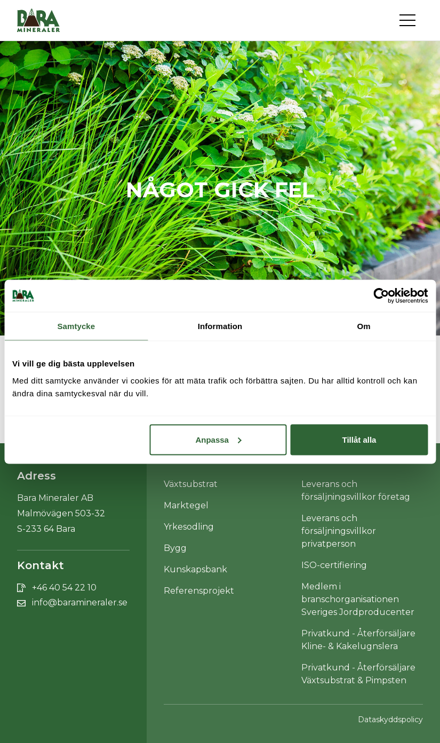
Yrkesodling (189, 527)
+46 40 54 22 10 (64, 587)
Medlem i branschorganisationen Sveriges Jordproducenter (357, 599)
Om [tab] (364, 325)
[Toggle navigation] (411, 20)
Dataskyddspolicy (390, 719)
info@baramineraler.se (79, 602)
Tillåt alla (359, 439)
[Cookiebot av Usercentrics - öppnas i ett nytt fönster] (381, 295)
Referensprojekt (199, 591)
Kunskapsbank (195, 569)
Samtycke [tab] (76, 325)
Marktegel (186, 505)
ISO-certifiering (334, 565)
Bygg (175, 548)
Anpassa (218, 439)
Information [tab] (220, 325)
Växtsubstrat (191, 484)
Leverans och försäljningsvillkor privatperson (338, 531)
